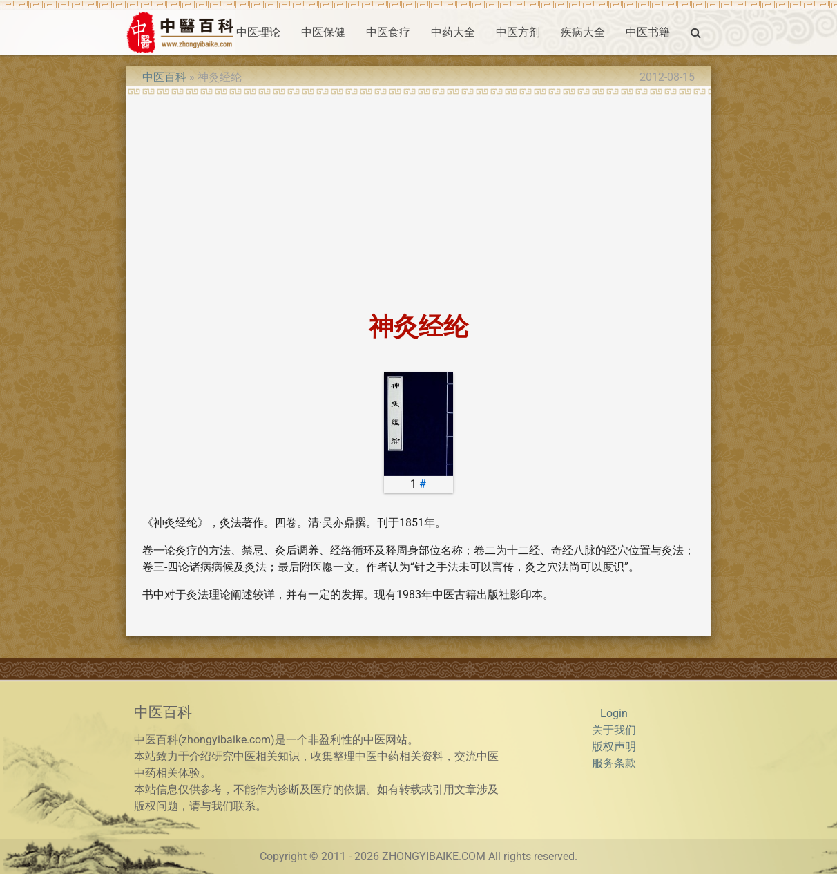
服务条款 (614, 763)
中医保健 (323, 32)
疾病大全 (583, 32)
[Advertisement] (418, 199)
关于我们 (614, 730)
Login (614, 713)
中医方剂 (518, 32)
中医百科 (164, 77)
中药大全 (453, 32)
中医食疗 (388, 32)
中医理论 (258, 32)
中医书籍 (648, 32)
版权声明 (614, 746)
